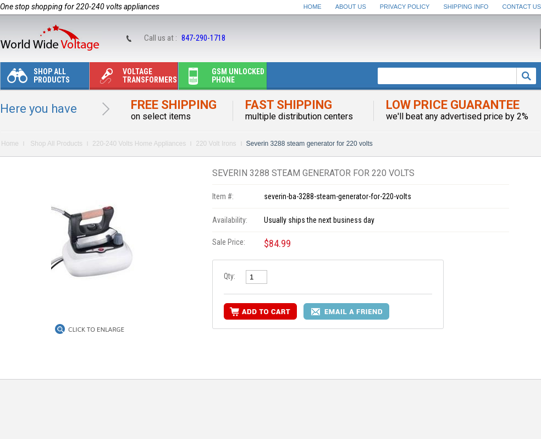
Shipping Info (466, 6)
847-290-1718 (203, 38)
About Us (350, 6)
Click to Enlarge (96, 329)
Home (312, 6)
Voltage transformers (133, 78)
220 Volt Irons (216, 143)
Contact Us (522, 6)
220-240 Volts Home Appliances (139, 143)
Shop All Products (35, 78)
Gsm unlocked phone (221, 78)
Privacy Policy (405, 6)
